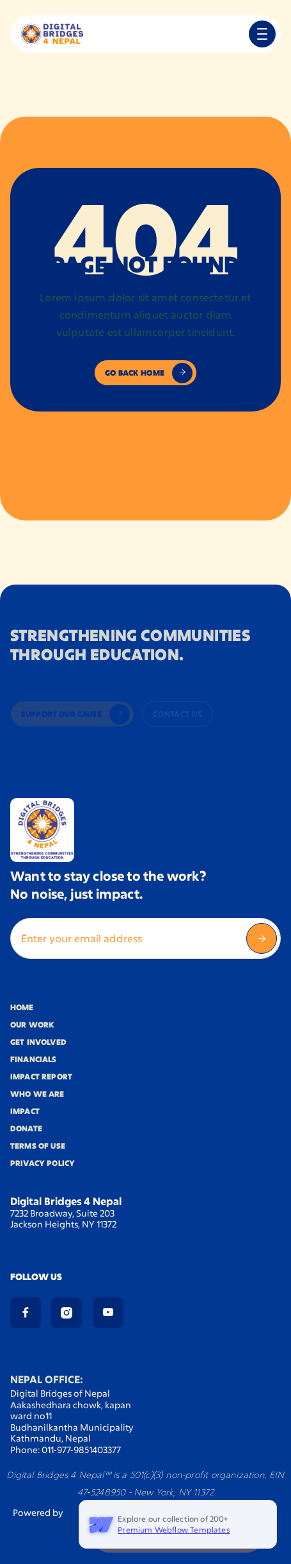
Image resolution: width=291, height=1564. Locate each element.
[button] (262, 34)
